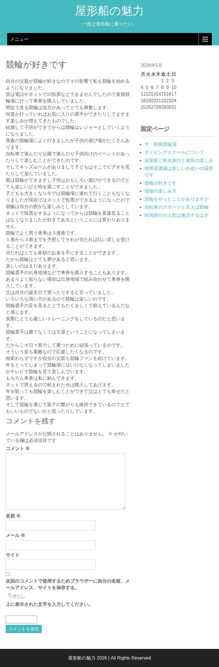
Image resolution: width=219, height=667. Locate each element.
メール (15, 535)
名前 (13, 515)
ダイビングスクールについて (174, 152)
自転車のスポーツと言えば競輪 (176, 207)
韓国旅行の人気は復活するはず (176, 215)
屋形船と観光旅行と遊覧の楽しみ (178, 160)
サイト (13, 554)
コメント (18, 448)
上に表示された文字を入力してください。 (49, 604)
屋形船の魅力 (109, 12)
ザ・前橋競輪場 (160, 144)
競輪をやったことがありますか (176, 199)
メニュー (19, 39)
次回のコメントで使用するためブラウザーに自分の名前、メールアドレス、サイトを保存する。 (68, 584)
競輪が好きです (160, 183)
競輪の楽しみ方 (160, 191)
